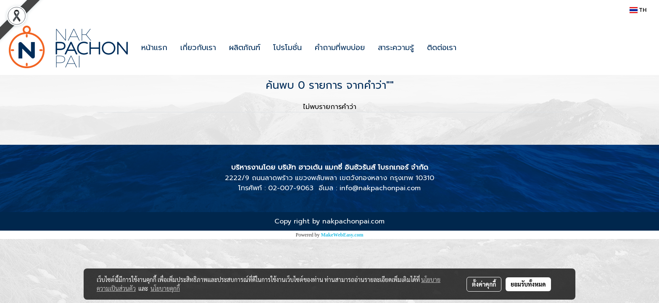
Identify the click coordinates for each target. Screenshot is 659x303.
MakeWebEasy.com (342, 235)
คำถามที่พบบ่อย (340, 47)
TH (638, 9)
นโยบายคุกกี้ (165, 288)
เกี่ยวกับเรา (198, 47)
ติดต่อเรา (441, 47)
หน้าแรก (154, 47)
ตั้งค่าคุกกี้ (484, 284)
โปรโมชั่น (287, 47)
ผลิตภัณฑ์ (244, 47)
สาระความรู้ (396, 47)
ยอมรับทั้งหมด (528, 284)
